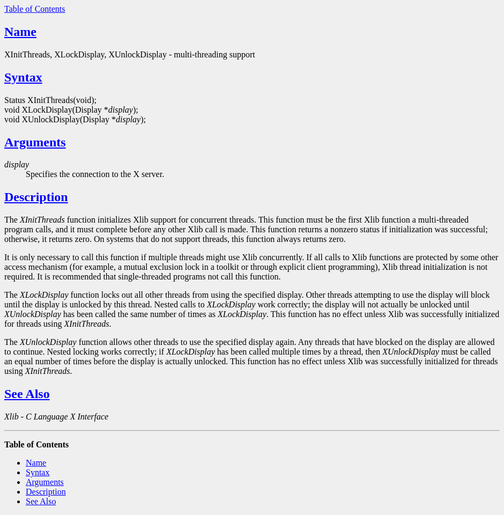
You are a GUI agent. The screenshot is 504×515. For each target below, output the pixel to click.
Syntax (23, 77)
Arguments (35, 142)
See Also (27, 394)
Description (36, 197)
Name (20, 32)
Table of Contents (34, 8)
